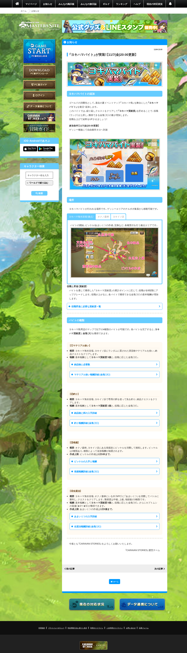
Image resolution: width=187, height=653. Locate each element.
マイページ (31, 4)
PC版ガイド (39, 84)
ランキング (121, 4)
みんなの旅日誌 (88, 4)
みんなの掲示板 (66, 4)
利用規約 (42, 628)
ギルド (106, 4)
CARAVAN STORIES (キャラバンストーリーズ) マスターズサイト (39, 25)
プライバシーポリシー (56, 628)
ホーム (24, 10)
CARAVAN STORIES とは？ (39, 117)
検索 (40, 193)
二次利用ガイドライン (115, 628)
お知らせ (47, 4)
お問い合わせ (131, 628)
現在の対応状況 (155, 4)
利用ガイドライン (96, 628)
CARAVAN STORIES (94, 645)
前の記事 (70, 569)
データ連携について (39, 106)
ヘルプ (137, 4)
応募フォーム (144, 628)
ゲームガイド (39, 128)
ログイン (39, 95)
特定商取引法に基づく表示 (77, 628)
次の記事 (158, 569)
